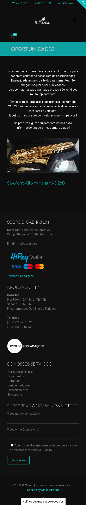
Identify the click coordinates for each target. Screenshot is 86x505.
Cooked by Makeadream (43, 490)
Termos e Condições (20, 276)
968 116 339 (43, 3)
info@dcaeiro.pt (67, 3)
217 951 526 (20, 3)
